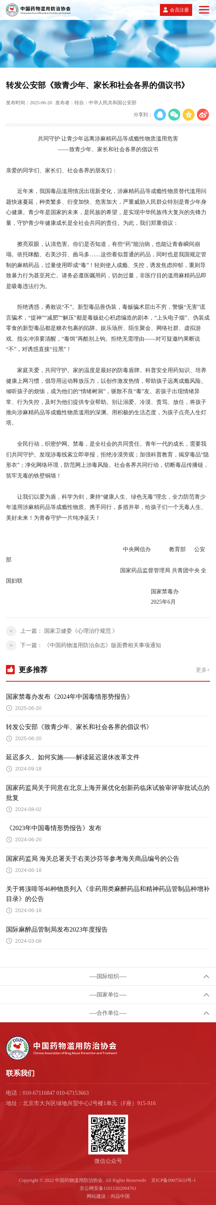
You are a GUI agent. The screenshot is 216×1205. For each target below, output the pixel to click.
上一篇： (69, 631)
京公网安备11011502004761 (108, 1188)
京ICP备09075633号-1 (173, 1180)
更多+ (203, 670)
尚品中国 (120, 1196)
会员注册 (179, 10)
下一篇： (90, 645)
